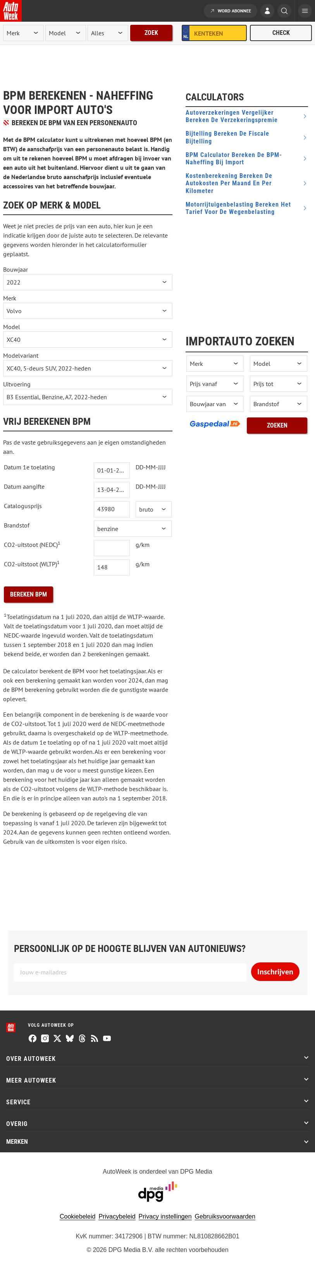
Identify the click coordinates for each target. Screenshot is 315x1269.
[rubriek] (108, 33)
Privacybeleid (116, 1216)
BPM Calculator (234, 158)
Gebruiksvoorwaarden (225, 1216)
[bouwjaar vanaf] (215, 404)
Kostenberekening (229, 183)
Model (11, 327)
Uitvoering (17, 384)
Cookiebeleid (78, 1216)
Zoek (151, 32)
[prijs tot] (278, 384)
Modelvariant (20, 355)
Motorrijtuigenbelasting (238, 208)
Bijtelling (227, 137)
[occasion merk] (215, 363)
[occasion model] (278, 363)
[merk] (23, 33)
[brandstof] (278, 404)
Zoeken (277, 425)
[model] (65, 33)
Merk (9, 298)
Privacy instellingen (165, 1216)
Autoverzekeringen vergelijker (232, 116)
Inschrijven (275, 972)
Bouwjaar (15, 269)
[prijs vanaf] (215, 384)
